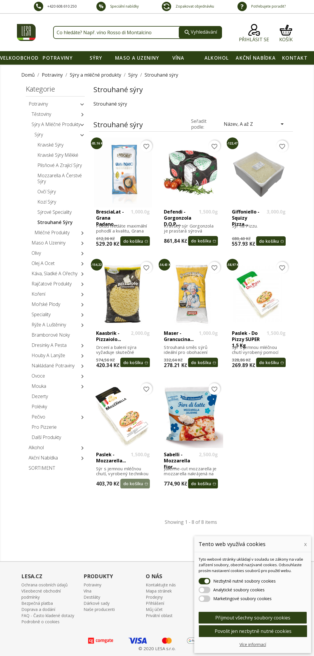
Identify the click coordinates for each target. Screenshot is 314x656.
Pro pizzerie (44, 427)
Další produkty (46, 437)
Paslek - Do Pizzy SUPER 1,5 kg (246, 336)
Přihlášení (155, 603)
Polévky (39, 406)
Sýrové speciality (54, 212)
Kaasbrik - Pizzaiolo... (108, 336)
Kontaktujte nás (161, 585)
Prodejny (154, 597)
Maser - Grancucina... (179, 336)
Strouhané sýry (55, 222)
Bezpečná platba (37, 603)
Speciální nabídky (124, 6)
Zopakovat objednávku (194, 6)
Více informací (253, 644)
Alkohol (216, 58)
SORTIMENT (42, 468)
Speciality (41, 314)
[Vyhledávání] (137, 32)
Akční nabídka (256, 58)
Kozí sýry (46, 202)
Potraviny (58, 58)
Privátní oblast (159, 615)
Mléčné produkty (52, 232)
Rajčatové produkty (52, 284)
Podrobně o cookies (40, 621)
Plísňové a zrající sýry (59, 165)
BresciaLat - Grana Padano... (110, 215)
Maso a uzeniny (137, 58)
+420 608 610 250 (62, 6)
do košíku (133, 241)
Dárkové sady (97, 603)
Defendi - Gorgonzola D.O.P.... (177, 215)
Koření (38, 294)
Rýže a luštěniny (49, 325)
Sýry (96, 58)
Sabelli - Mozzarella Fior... (177, 458)
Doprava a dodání (38, 609)
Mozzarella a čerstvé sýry (59, 178)
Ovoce (38, 376)
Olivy (36, 253)
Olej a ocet (43, 263)
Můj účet (154, 609)
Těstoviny (41, 114)
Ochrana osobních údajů (44, 585)
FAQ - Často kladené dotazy (47, 615)
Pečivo (38, 417)
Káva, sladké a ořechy (54, 273)
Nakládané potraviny (53, 366)
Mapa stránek (159, 591)
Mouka (39, 386)
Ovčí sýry (46, 191)
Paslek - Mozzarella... (111, 458)
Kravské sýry (50, 145)
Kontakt (295, 58)
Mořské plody (46, 304)
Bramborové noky (51, 335)
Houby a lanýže (48, 355)
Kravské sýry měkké (57, 155)
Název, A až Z (255, 124)
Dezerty (40, 396)
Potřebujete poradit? (268, 6)
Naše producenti (99, 609)
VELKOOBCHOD (19, 58)
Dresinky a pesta (49, 345)
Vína (178, 58)
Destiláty (92, 597)
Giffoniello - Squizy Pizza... (245, 215)
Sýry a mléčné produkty (56, 124)
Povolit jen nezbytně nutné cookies (253, 631)
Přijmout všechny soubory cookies (252, 617)
